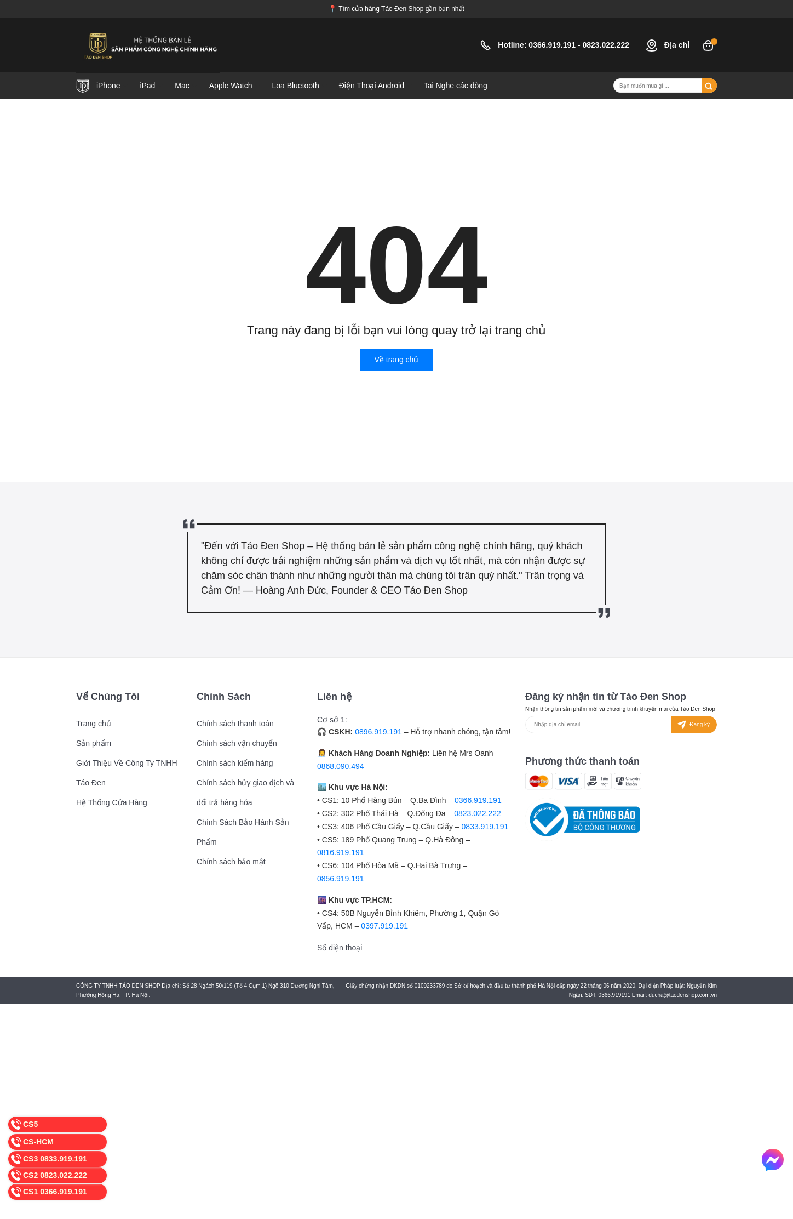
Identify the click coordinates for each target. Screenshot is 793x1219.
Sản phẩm (93, 743)
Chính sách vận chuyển (237, 743)
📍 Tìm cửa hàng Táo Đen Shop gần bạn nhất (396, 9)
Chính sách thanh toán (235, 723)
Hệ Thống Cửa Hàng (111, 802)
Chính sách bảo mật (231, 861)
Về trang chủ (397, 359)
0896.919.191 (378, 731)
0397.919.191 (384, 925)
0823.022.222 (606, 45)
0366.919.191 (553, 45)
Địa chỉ (667, 45)
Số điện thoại (339, 947)
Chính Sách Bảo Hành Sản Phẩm (243, 832)
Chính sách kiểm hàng (235, 763)
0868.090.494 (340, 766)
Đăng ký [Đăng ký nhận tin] (692, 725)
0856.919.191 (340, 878)
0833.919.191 (485, 826)
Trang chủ (93, 723)
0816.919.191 (340, 852)
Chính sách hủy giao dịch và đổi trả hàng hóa (245, 792)
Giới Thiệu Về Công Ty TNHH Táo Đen (126, 773)
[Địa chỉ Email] (621, 724)
